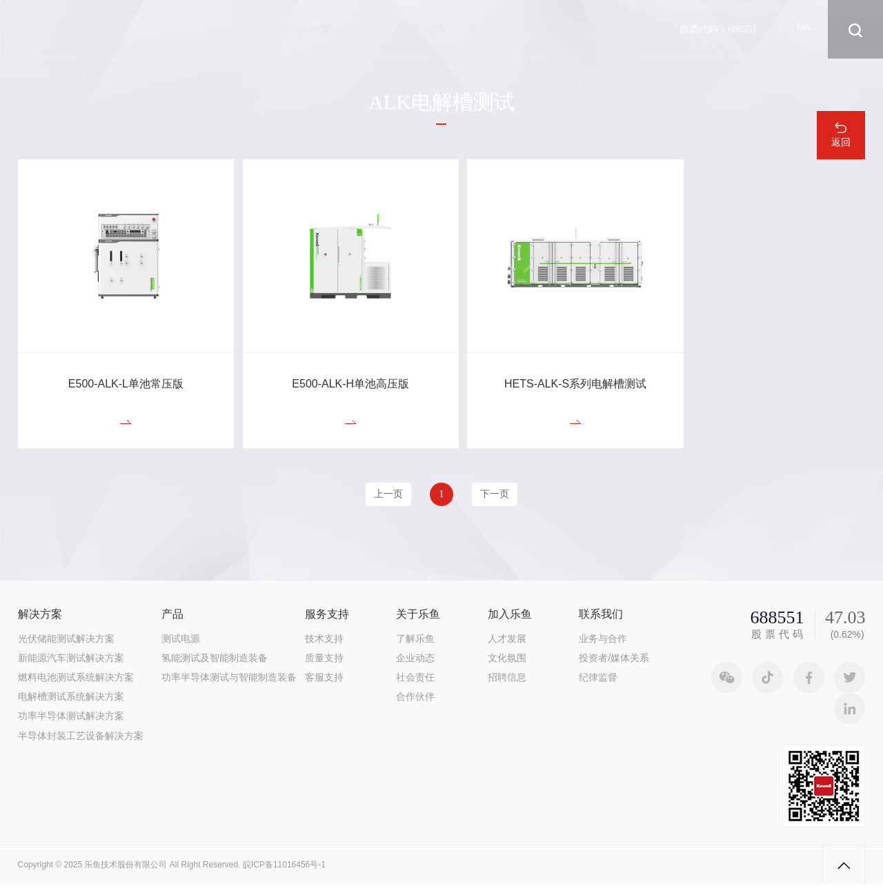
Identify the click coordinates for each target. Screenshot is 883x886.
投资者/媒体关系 (614, 658)
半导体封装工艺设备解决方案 (80, 736)
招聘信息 (507, 678)
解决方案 (309, 29)
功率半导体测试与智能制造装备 (229, 678)
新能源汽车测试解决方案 (71, 658)
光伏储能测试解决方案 (66, 639)
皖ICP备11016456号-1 (284, 866)
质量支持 (324, 658)
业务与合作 (603, 639)
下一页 (497, 495)
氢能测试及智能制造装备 (214, 658)
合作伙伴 (415, 697)
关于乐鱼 (490, 29)
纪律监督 (598, 678)
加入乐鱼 (559, 29)
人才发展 (507, 639)
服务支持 (423, 29)
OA (804, 29)
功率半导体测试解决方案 (71, 717)
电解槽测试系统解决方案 (71, 697)
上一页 (385, 495)
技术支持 (324, 639)
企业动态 (415, 658)
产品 (366, 29)
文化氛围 (507, 658)
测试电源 (180, 639)
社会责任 (415, 678)
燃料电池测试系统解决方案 (76, 678)
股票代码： (718, 28)
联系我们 (626, 29)
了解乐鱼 (415, 639)
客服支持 (324, 678)
